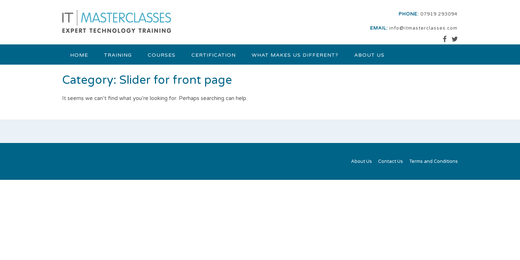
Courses (162, 55)
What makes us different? (295, 55)
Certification (213, 55)
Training (118, 55)
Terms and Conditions (433, 161)
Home (79, 55)
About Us (369, 55)
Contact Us (390, 161)
